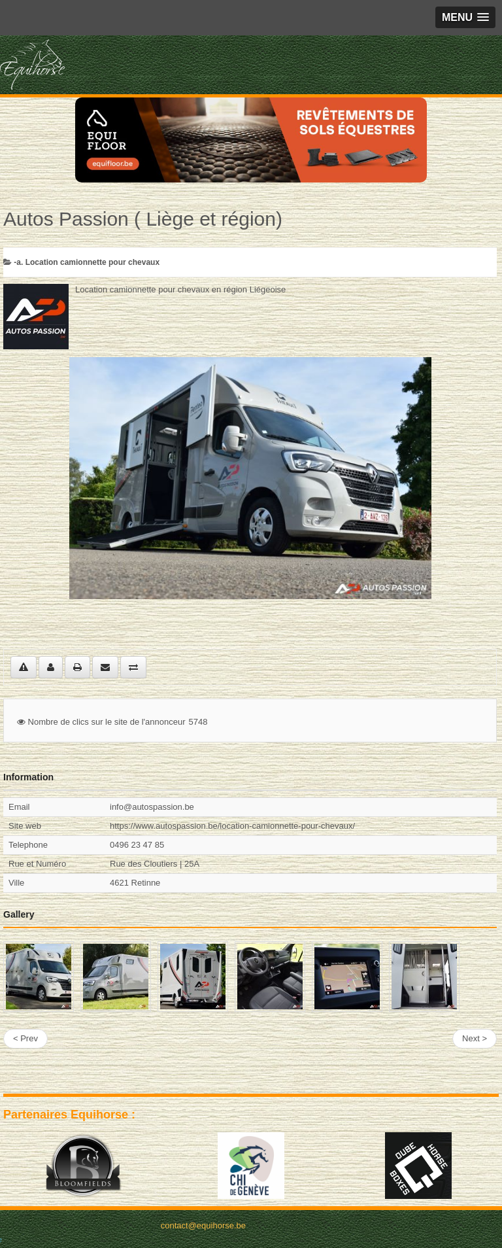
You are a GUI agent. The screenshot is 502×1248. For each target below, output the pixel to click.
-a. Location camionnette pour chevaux (86, 262)
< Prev (25, 1038)
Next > (474, 1038)
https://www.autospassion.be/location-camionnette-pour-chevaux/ (232, 826)
